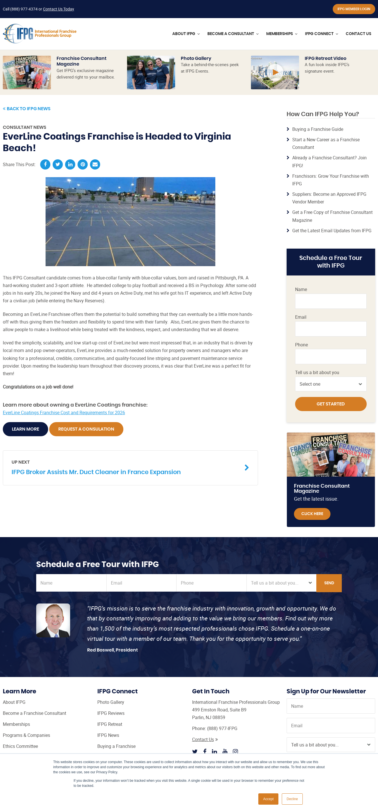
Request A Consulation (86, 429)
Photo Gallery (196, 58)
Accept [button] (268, 799)
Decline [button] (292, 799)
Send (329, 583)
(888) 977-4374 (24, 9)
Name (301, 289)
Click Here (312, 514)
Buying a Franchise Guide (317, 129)
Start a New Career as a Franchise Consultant (326, 143)
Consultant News (24, 127)
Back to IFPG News (26, 109)
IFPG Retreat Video (325, 58)
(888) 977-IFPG (222, 728)
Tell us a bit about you (317, 372)
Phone (301, 345)
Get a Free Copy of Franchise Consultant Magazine (332, 216)
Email (300, 317)
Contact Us (205, 739)
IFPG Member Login (354, 9)
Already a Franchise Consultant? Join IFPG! (329, 161)
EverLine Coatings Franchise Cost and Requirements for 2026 (64, 412)
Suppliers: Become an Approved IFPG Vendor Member (329, 198)
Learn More (25, 429)
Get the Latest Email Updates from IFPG (331, 230)
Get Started (331, 404)
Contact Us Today (58, 9)
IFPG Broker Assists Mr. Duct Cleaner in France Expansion (126, 467)
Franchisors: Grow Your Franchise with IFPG (330, 180)
